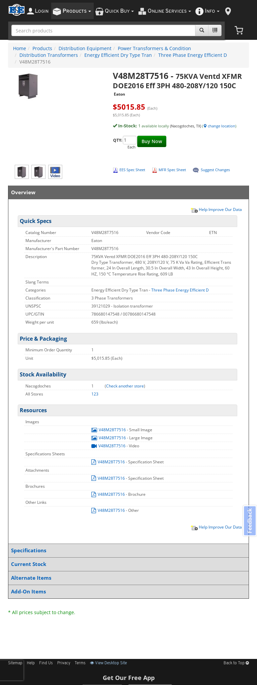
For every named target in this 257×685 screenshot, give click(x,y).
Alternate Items (127, 578)
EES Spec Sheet (132, 169)
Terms (80, 663)
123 (94, 394)
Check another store (125, 386)
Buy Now (152, 141)
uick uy (119, 11)
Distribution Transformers (48, 55)
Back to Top (236, 663)
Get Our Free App (129, 678)
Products (42, 48)
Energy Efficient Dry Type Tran (118, 55)
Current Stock (127, 564)
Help (31, 663)
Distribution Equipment (85, 48)
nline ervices (169, 11)
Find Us (46, 663)
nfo (212, 11)
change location (219, 125)
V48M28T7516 (109, 430)
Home (19, 48)
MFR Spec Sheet (172, 169)
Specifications (127, 550)
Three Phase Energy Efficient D (192, 55)
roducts (77, 11)
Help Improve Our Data (216, 209)
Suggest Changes (215, 169)
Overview (127, 192)
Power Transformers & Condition (154, 48)
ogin (42, 11)
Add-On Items (127, 591)
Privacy (63, 663)
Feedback (249, 521)
